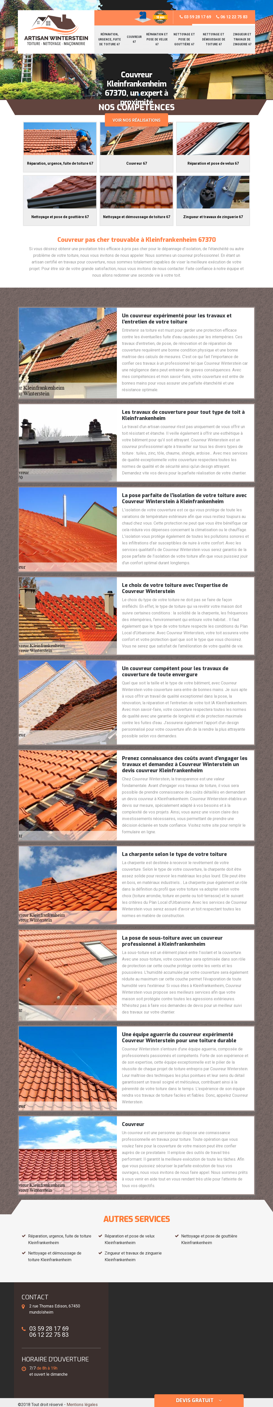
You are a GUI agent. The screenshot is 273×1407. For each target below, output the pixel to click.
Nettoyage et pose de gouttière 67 (184, 39)
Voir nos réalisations (136, 120)
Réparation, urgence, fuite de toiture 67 (109, 39)
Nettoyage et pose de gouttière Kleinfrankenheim (209, 1239)
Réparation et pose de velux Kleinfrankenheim (130, 1239)
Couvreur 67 (134, 39)
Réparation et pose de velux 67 (157, 39)
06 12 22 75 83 (231, 17)
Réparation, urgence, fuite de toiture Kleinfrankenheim (59, 1239)
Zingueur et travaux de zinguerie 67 (242, 39)
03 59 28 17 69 (195, 17)
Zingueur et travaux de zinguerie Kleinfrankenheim (133, 1256)
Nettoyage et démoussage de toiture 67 (213, 39)
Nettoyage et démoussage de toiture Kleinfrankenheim (54, 1256)
